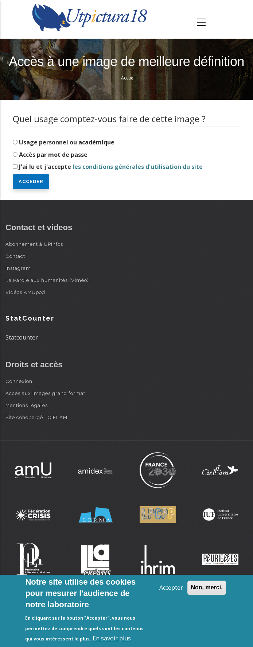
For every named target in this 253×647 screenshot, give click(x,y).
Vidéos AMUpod (25, 292)
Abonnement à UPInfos (34, 244)
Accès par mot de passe (53, 155)
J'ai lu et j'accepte (111, 167)
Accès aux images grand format (45, 393)
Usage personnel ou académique (66, 142)
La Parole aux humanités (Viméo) (47, 280)
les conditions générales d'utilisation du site (138, 167)
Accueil (128, 78)
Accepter (171, 588)
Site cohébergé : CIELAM (36, 417)
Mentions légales (26, 405)
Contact (15, 256)
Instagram (18, 268)
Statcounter (21, 337)
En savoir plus (112, 638)
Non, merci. (206, 587)
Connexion (18, 381)
